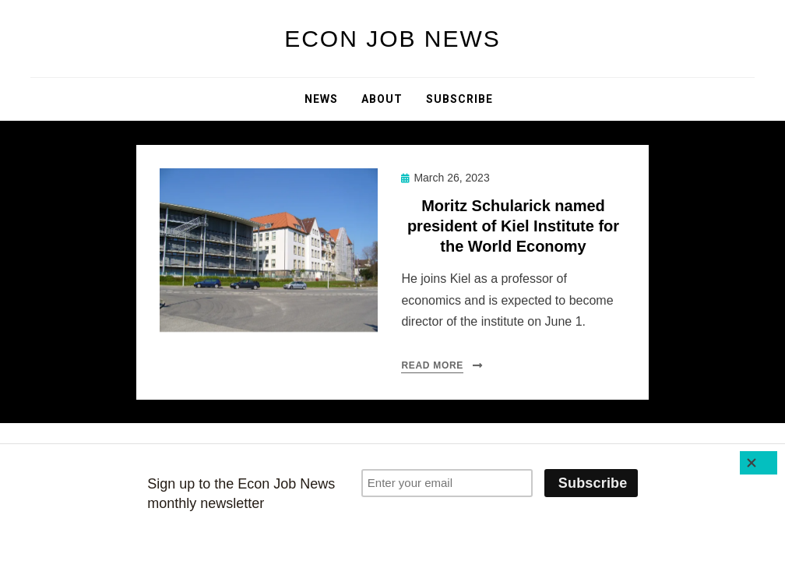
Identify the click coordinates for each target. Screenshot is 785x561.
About (382, 99)
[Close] (758, 463)
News (321, 99)
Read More (432, 365)
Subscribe (459, 99)
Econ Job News (392, 38)
